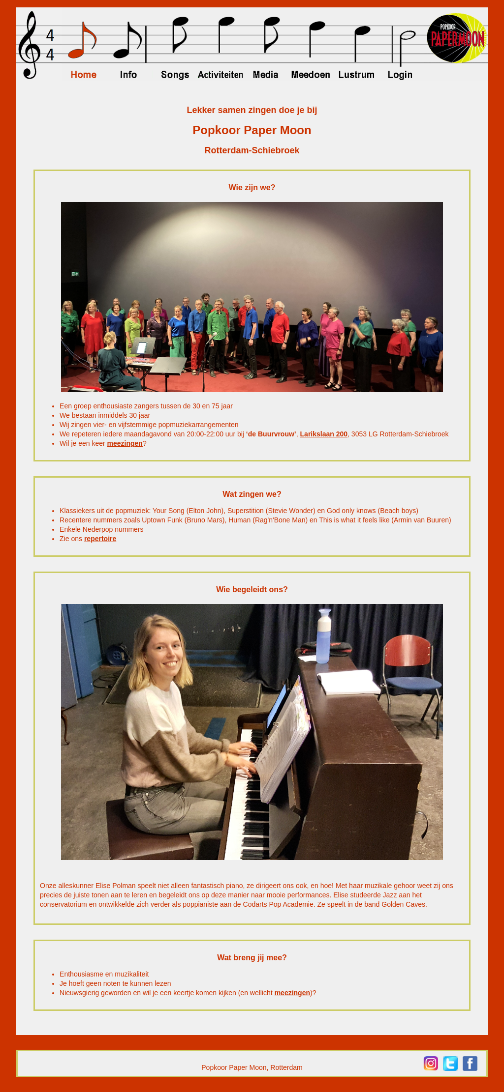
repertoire (100, 539)
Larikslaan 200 (324, 434)
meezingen (125, 443)
